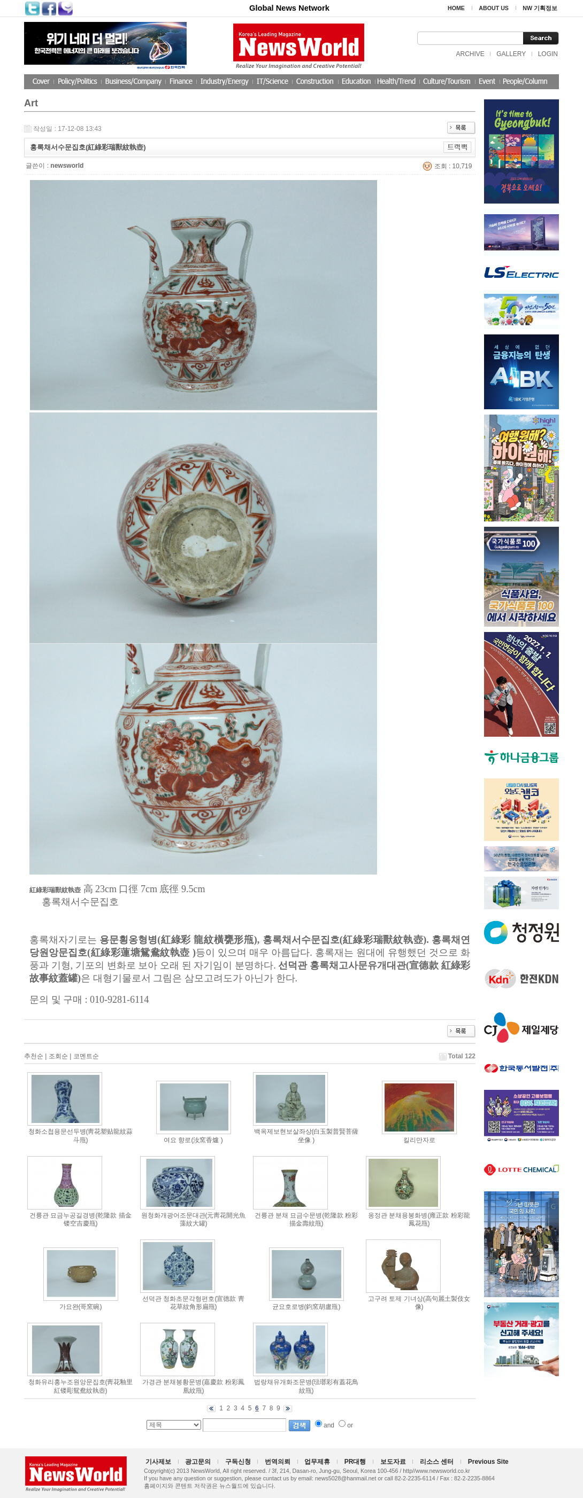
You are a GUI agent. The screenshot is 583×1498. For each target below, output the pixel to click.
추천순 (33, 1056)
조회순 (58, 1056)
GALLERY (511, 54)
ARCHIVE (470, 54)
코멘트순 (86, 1056)
